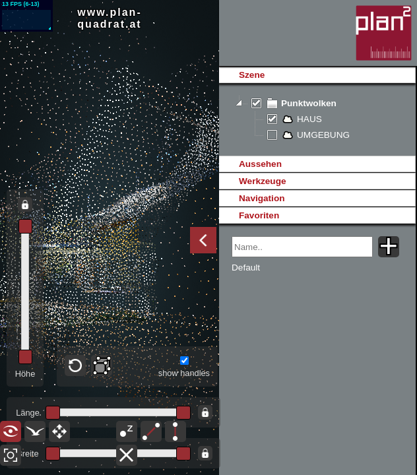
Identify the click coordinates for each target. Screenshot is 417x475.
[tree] (317, 119)
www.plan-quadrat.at (109, 18)
